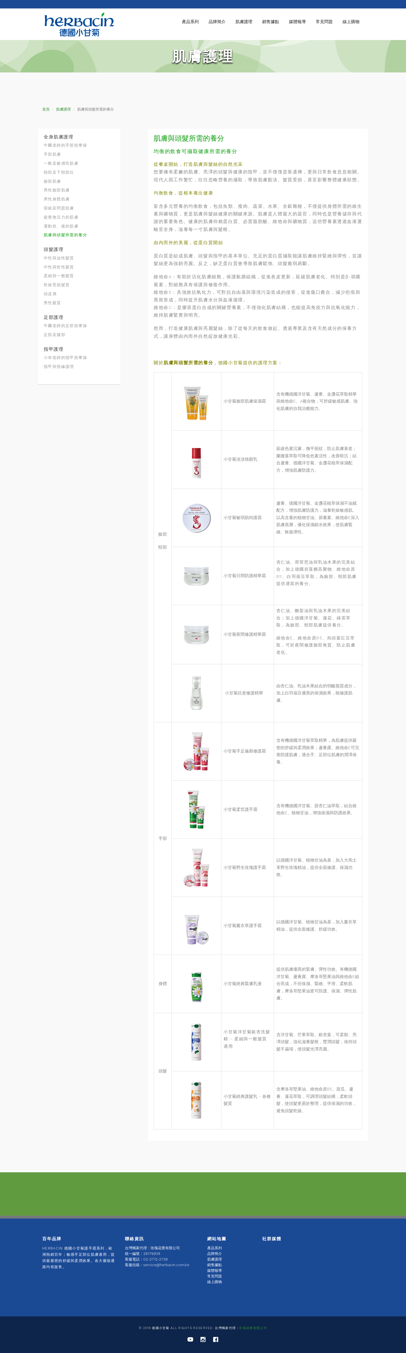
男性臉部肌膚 (57, 190)
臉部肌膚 (52, 181)
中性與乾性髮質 (59, 267)
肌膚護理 (243, 21)
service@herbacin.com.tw (166, 1265)
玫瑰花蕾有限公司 (253, 1328)
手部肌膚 (52, 154)
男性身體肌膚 (57, 199)
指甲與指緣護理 (59, 366)
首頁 (46, 109)
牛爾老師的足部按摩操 (65, 325)
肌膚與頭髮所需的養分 (65, 235)
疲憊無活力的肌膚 (61, 217)
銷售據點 (270, 21)
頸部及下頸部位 (59, 172)
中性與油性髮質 (59, 258)
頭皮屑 (50, 294)
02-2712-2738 (155, 1259)
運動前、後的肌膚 (61, 226)
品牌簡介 (217, 21)
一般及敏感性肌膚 (61, 163)
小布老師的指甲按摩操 (65, 357)
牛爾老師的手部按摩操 (65, 145)
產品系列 (190, 21)
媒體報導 (297, 21)
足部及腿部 (54, 334)
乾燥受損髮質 (57, 284)
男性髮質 (52, 303)
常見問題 (324, 21)
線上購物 (351, 21)
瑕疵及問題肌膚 (59, 208)
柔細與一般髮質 (59, 275)
